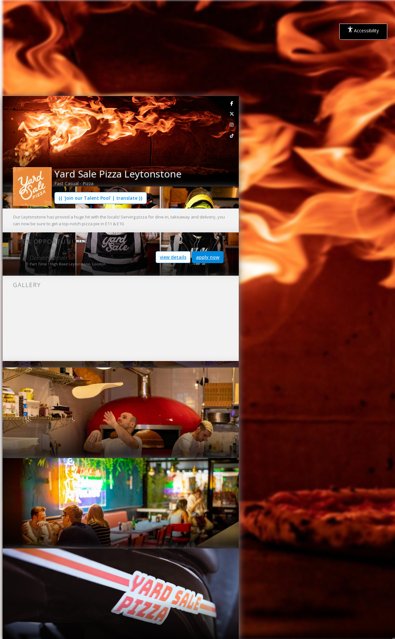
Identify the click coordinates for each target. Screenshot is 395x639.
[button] (8, 139)
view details (173, 257)
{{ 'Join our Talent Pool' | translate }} (101, 198)
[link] (231, 103)
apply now (207, 257)
